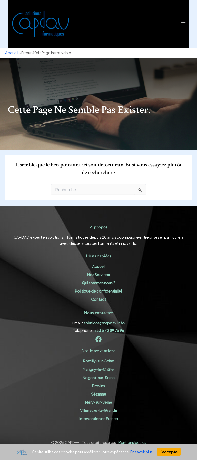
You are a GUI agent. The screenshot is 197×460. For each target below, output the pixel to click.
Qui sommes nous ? (98, 282)
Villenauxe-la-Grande (98, 410)
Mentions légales (132, 442)
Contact (98, 299)
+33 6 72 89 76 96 (109, 330)
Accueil (11, 52)
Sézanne (98, 394)
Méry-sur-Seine (98, 402)
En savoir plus (141, 451)
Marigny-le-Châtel (98, 369)
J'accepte (169, 451)
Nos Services (98, 274)
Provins (98, 385)
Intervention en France (98, 418)
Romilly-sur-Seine (98, 361)
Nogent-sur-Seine (99, 377)
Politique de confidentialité (98, 291)
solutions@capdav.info (104, 323)
